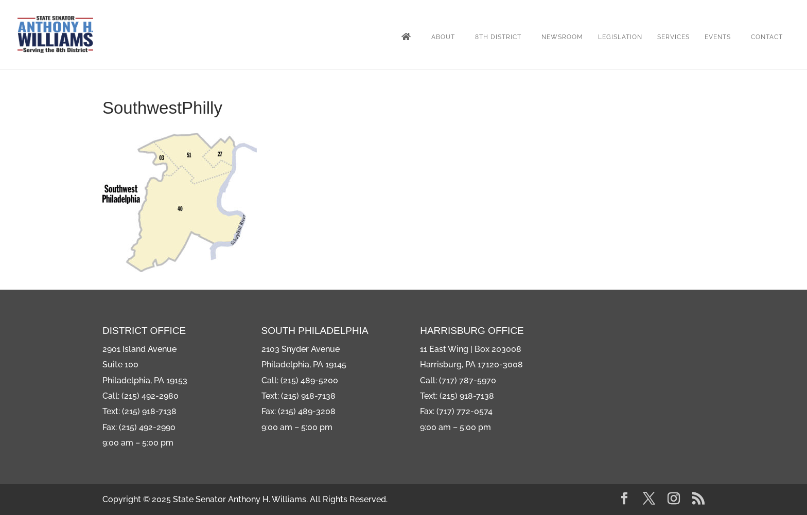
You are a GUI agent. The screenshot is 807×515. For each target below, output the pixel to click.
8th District (498, 37)
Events (718, 37)
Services (673, 37)
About (443, 37)
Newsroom (562, 37)
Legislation (620, 37)
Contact (767, 37)
